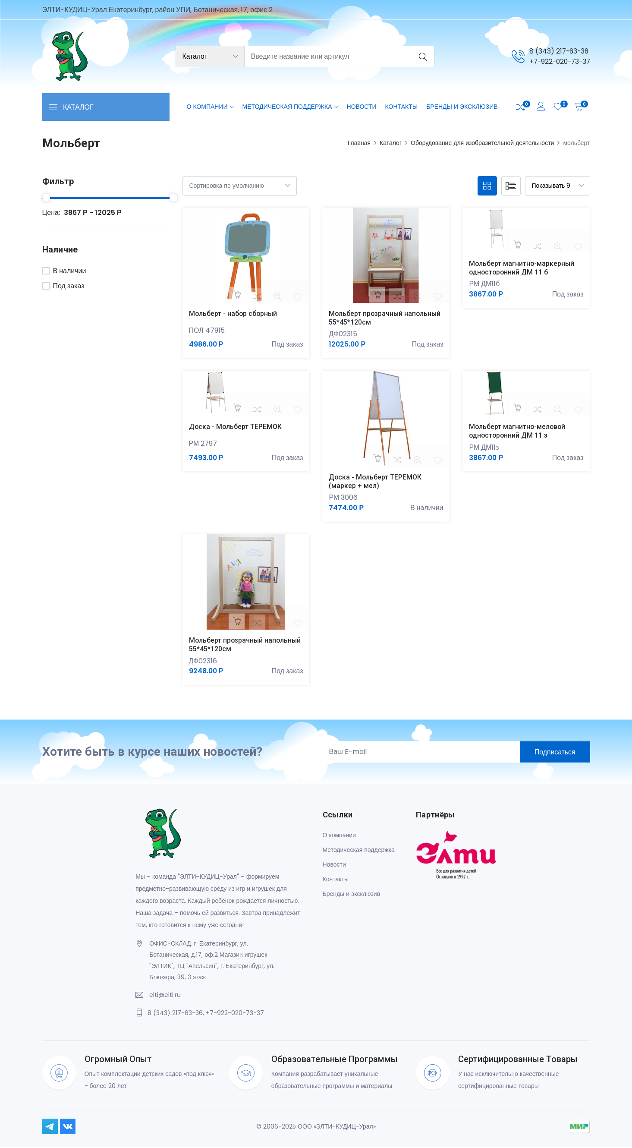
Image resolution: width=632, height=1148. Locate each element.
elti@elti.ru (165, 995)
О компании (207, 107)
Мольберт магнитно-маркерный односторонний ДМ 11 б (522, 267)
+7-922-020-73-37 (557, 61)
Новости (362, 107)
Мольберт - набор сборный (234, 313)
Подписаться (554, 752)
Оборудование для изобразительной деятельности (482, 143)
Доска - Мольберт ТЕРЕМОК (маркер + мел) (375, 481)
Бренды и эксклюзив (461, 107)
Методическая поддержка (287, 107)
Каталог (391, 143)
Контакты (401, 107)
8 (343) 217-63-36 (556, 51)
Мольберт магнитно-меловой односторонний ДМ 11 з (518, 431)
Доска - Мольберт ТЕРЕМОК (236, 427)
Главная (359, 143)
